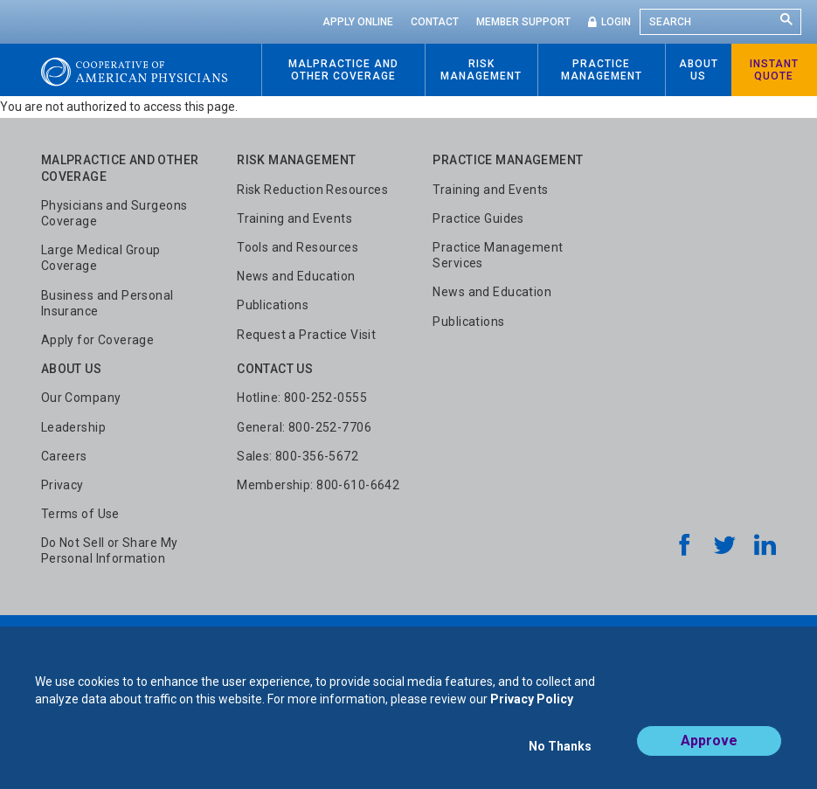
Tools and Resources (297, 247)
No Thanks (560, 751)
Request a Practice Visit (306, 335)
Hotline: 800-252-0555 (302, 398)
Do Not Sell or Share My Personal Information (109, 550)
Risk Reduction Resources (312, 190)
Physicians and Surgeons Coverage (114, 213)
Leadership (73, 427)
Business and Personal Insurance (107, 303)
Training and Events (294, 218)
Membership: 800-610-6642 (318, 485)
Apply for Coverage (98, 340)
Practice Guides (478, 218)
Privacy (62, 485)
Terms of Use (80, 514)
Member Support (523, 22)
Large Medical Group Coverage (101, 258)
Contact (435, 22)
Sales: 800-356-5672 (297, 456)
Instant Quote (774, 70)
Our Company (81, 398)
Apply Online (357, 22)
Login (616, 22)
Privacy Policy (531, 709)
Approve (709, 751)
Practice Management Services (498, 255)
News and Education (296, 276)
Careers (64, 456)
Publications (272, 305)
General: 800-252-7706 (304, 427)
